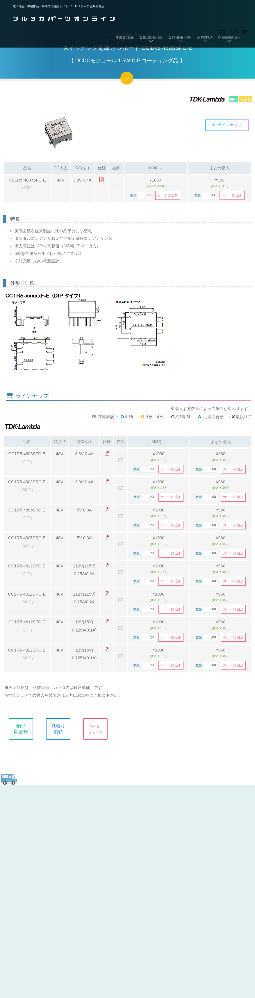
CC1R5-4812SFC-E (26, 622)
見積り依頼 (63, 729)
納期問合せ (26, 729)
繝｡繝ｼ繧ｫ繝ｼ (149, 32)
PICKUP (205, 37)
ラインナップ (227, 125)
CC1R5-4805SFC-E (26, 510)
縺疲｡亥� (124, 37)
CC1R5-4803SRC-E (27, 482)
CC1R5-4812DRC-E (27, 594)
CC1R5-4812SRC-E (27, 650)
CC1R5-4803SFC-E (27, 180)
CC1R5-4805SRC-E (27, 538)
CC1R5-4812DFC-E (26, 566)
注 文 (101, 729)
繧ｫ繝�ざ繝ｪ (178, 32)
